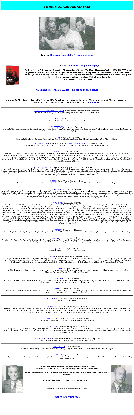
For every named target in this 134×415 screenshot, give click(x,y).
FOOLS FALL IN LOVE (40, 143)
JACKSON (53, 181)
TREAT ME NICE (59, 347)
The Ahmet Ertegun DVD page (82, 65)
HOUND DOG (59, 151)
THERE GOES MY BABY (42, 338)
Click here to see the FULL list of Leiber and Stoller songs (67, 89)
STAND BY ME (52, 327)
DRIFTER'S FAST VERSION (77, 143)
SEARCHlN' (58, 288)
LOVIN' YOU (56, 230)
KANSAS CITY (58, 203)
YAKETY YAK (57, 355)
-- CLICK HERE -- (93, 102)
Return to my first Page (67, 396)
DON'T (57, 137)
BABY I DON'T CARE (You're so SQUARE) (49, 111)
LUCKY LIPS (59, 248)
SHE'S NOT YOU (51, 298)
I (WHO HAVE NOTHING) (43, 167)
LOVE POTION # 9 (59, 238)
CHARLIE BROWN (57, 127)
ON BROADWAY (50, 256)
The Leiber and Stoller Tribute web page (71, 54)
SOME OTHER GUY (51, 318)
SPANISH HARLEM (53, 306)
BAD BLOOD (59, 119)
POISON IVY (59, 268)
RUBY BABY (59, 278)
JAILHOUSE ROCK (59, 189)
